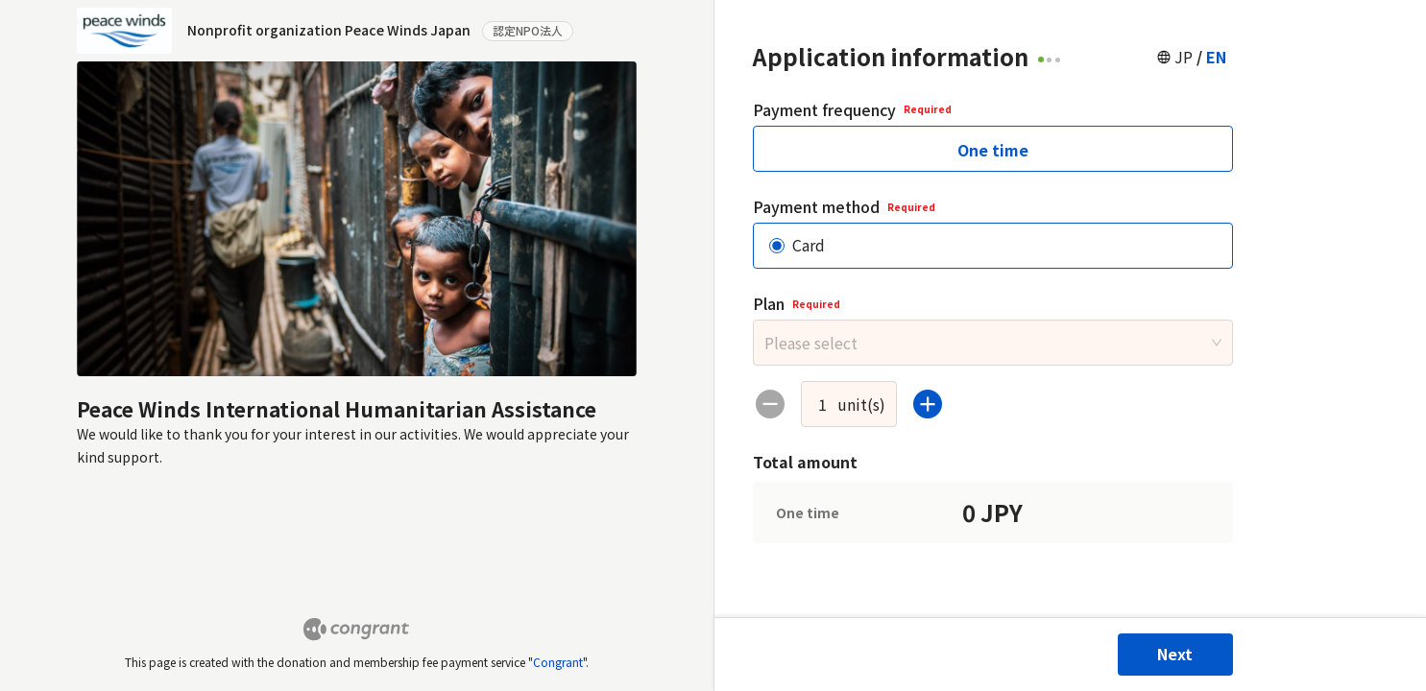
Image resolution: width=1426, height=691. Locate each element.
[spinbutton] (823, 404)
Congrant (558, 662)
